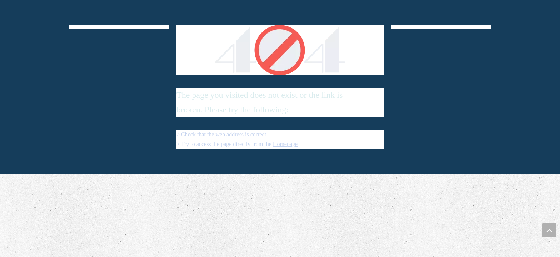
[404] (280, 50)
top (549, 230)
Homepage (285, 144)
